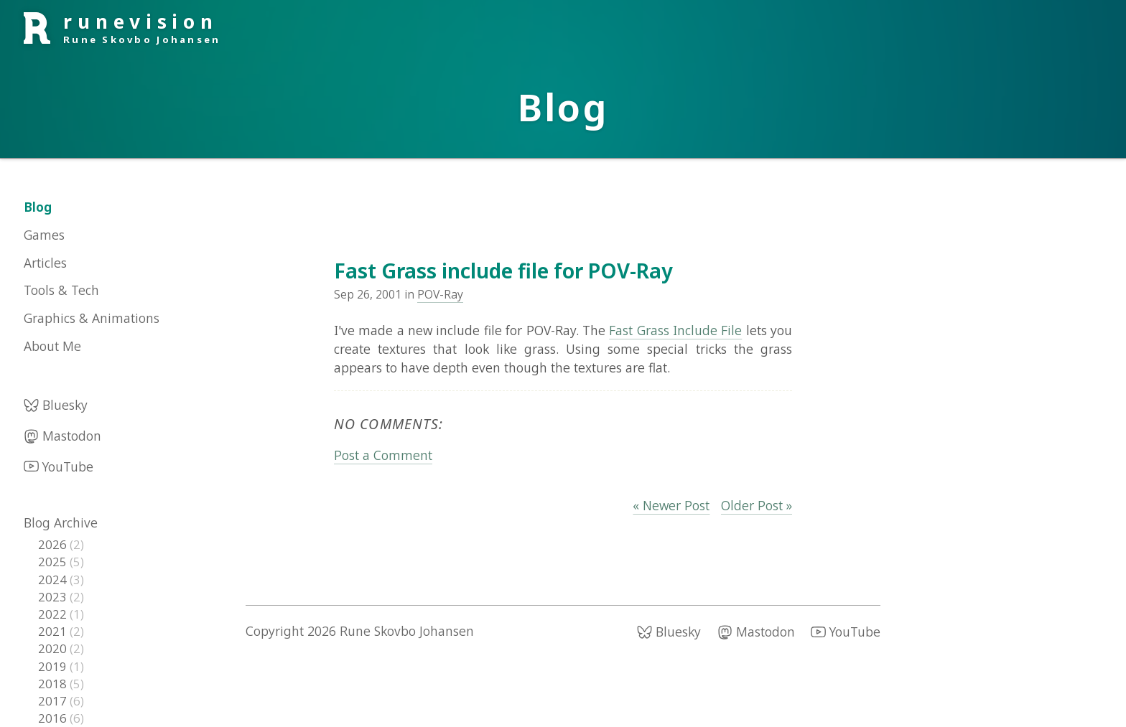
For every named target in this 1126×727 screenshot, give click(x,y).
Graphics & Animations (91, 318)
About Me (52, 346)
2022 (54, 614)
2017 (54, 701)
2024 (54, 579)
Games (44, 234)
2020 (54, 648)
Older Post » (756, 505)
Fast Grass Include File (675, 330)
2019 (54, 666)
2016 (54, 718)
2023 (54, 596)
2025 (54, 561)
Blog (38, 206)
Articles (45, 262)
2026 (54, 544)
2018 (54, 683)
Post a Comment (383, 455)
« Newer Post (671, 505)
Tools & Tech (61, 290)
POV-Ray (440, 294)
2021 (54, 631)
